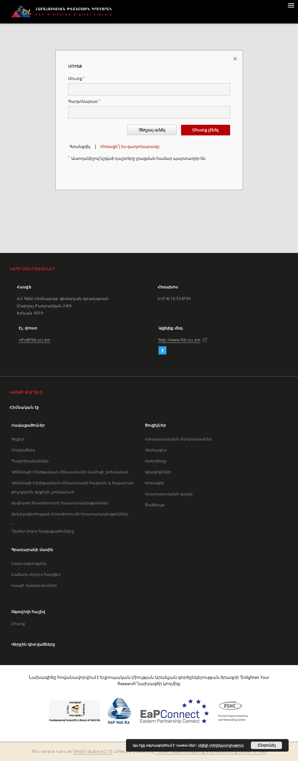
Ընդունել (266, 745)
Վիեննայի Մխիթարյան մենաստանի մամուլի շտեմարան (70, 472)
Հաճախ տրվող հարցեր (36, 574)
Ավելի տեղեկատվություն (221, 745)
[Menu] (290, 5)
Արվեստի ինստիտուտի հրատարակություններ (60, 503)
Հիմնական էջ (24, 407)
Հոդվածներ (23, 450)
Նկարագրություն (29, 563)
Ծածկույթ (154, 504)
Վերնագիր (156, 450)
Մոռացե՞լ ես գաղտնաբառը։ (130, 146)
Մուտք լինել (205, 130)
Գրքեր (17, 439)
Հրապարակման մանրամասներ (178, 439)
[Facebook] (162, 351)
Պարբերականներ (30, 461)
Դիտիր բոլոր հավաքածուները (42, 531)
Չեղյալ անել (152, 130)
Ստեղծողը (155, 461)
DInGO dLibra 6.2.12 (93, 751)
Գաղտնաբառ (84, 101)
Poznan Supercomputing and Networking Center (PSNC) (211, 751)
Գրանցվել (79, 146)
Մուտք (76, 78)
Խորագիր (155, 482)
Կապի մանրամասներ (34, 585)
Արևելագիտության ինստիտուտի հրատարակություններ (70, 514)
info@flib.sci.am (34, 340)
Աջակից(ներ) (158, 472)
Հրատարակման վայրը (169, 493)
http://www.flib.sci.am (179, 340)
